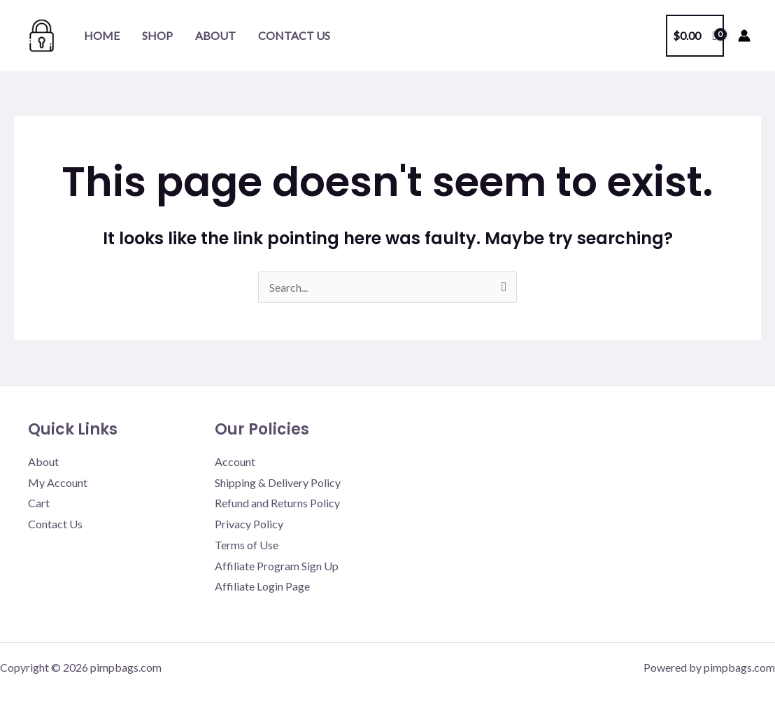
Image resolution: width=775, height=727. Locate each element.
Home (102, 35)
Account (235, 461)
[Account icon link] (744, 35)
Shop (157, 35)
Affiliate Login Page (262, 586)
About (215, 35)
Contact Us (294, 35)
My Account (57, 482)
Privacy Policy (249, 523)
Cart (39, 502)
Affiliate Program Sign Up (277, 565)
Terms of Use (246, 544)
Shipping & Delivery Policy (278, 482)
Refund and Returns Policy (277, 502)
